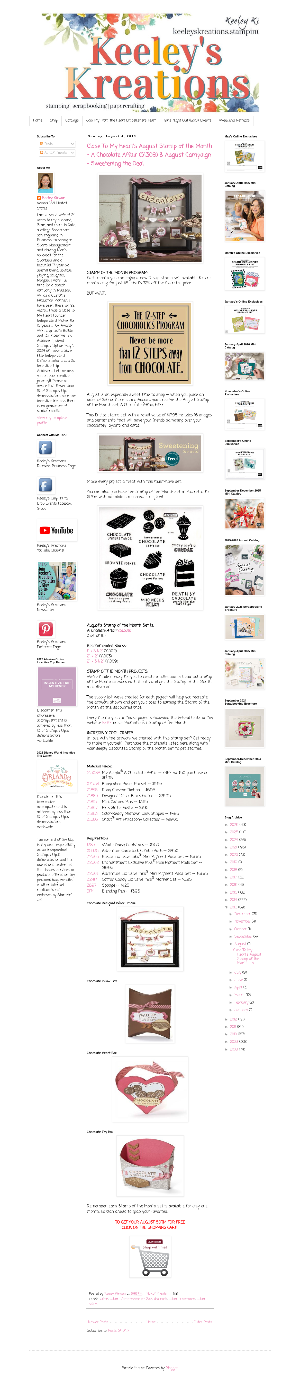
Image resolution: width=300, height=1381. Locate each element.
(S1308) (124, 631)
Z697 (91, 885)
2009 (234, 1042)
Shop (54, 120)
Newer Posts (98, 1322)
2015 (234, 892)
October (241, 929)
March (240, 995)
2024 (234, 840)
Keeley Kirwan (53, 198)
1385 (91, 845)
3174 (90, 891)
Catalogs (72, 120)
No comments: (157, 1293)
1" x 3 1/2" (95, 651)
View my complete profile (52, 420)
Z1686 (92, 820)
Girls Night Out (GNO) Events (187, 120)
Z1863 (92, 814)
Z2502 (93, 863)
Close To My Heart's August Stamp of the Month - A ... (247, 957)
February (242, 1002)
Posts (46, 144)
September (243, 936)
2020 (234, 855)
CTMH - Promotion (182, 1299)
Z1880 (92, 796)
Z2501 (92, 874)
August (240, 944)
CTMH (104, 1299)
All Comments (53, 153)
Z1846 (92, 790)
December (243, 914)
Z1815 (92, 802)
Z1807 (92, 808)
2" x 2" (92, 656)
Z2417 (92, 880)
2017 (234, 877)
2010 (234, 1034)
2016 (234, 885)
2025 (234, 832)
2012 (234, 1019)
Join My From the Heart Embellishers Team (121, 120)
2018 (234, 870)
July (238, 972)
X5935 (92, 851)
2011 (233, 1027)
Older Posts (203, 1322)
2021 (234, 847)
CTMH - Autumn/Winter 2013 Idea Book (138, 1299)
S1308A (93, 773)
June (239, 980)
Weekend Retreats (234, 120)
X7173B (93, 784)
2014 (234, 900)
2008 (234, 1049)
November (243, 921)
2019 (234, 862)
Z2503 (93, 857)
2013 (234, 907)
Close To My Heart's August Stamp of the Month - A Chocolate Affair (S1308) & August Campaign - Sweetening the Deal (149, 155)
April (238, 987)
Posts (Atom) (118, 1331)
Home (37, 120)
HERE (107, 723)
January (241, 1010)
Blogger (172, 1368)
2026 (235, 825)
